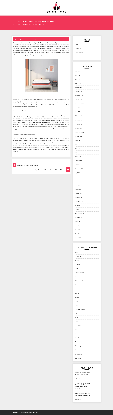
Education (77, 277)
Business (77, 265)
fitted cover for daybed (40, 122)
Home (76, 305)
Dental (77, 269)
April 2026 (77, 79)
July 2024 (77, 140)
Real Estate (78, 325)
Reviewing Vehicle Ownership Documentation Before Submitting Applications (82, 384)
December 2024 (79, 120)
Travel (76, 350)
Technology (78, 346)
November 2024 (79, 124)
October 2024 (78, 128)
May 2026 (77, 75)
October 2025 (78, 100)
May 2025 (77, 112)
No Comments (40, 39)
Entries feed (78, 48)
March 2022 (78, 238)
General (32, 39)
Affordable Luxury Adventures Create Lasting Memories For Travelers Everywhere (82, 395)
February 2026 (78, 87)
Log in (76, 44)
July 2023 (77, 173)
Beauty (77, 260)
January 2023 (78, 197)
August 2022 (78, 218)
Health (77, 301)
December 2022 (79, 201)
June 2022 (77, 226)
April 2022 (77, 234)
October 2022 (78, 209)
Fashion (77, 285)
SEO (76, 330)
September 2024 (79, 132)
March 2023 (78, 189)
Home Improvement (80, 309)
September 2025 (79, 104)
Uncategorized (78, 354)
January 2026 (78, 91)
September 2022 (79, 213)
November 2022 (79, 205)
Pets (76, 321)
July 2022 (77, 222)
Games (77, 293)
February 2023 (78, 193)
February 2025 (78, 116)
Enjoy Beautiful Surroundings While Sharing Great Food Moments (82, 374)
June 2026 (77, 71)
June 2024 (77, 144)
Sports (77, 342)
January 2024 (78, 165)
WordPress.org (78, 57)
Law (76, 313)
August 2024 (78, 136)
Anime (76, 252)
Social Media (78, 338)
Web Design (78, 358)
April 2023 (77, 185)
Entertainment (79, 281)
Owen (17, 39)
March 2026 (78, 83)
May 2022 (77, 230)
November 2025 (79, 95)
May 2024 (77, 148)
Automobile (78, 256)
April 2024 (77, 152)
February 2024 (78, 161)
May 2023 (77, 181)
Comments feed (79, 53)
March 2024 (78, 156)
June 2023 (77, 177)
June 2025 (77, 108)
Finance (77, 289)
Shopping (77, 334)
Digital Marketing (79, 273)
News (76, 317)
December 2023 (79, 169)
